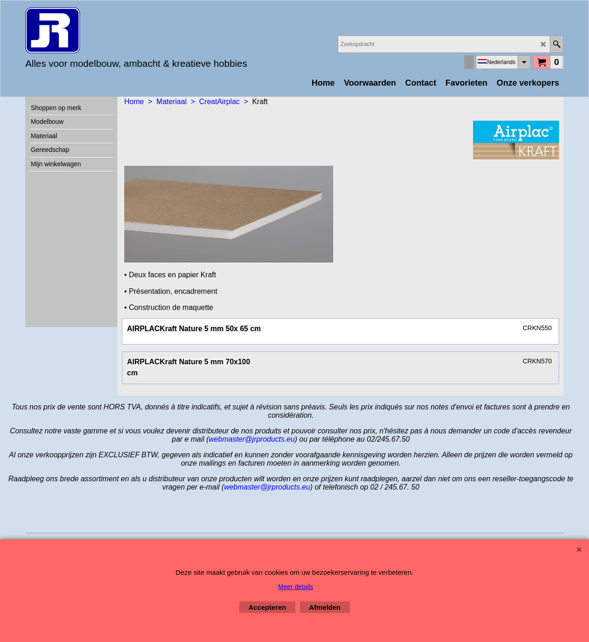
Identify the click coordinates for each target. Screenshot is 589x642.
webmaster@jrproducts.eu (252, 439)
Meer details (295, 586)
